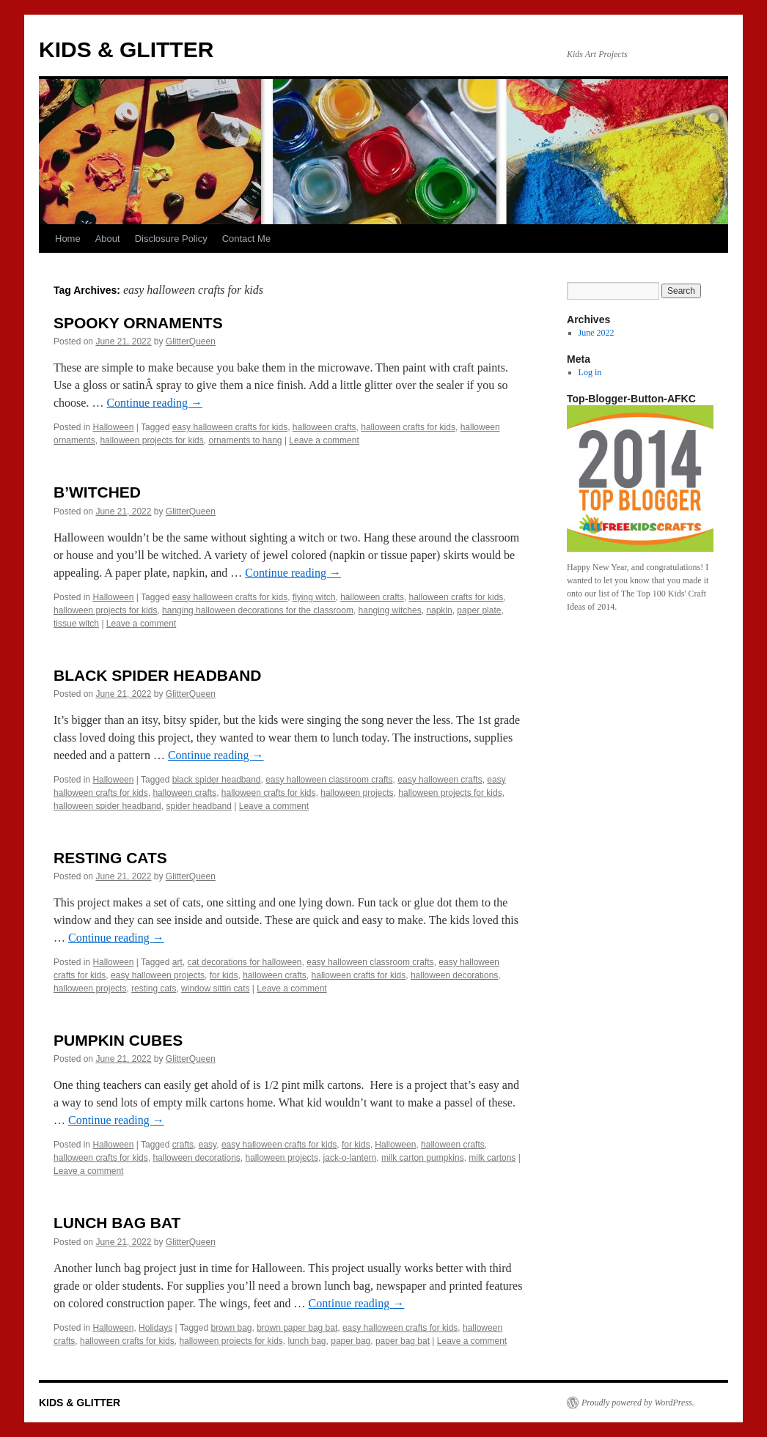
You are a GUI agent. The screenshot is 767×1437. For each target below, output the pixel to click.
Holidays (155, 1328)
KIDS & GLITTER (126, 49)
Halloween (112, 427)
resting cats (153, 988)
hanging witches (390, 610)
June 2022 (596, 333)
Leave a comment (324, 440)
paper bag (350, 1341)
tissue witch (76, 623)
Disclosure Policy (171, 238)
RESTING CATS (110, 857)
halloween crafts (324, 427)
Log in (590, 372)
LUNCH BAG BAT (117, 1222)
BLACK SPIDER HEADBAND (158, 675)
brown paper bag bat (297, 1328)
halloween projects (356, 793)
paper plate (479, 610)
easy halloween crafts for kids (229, 427)
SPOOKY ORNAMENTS (138, 322)
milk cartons (492, 1158)
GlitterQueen (191, 341)
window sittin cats (215, 988)
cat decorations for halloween (244, 962)
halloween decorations (454, 975)
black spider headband (216, 780)
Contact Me (246, 238)
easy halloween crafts (439, 780)
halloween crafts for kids (408, 427)
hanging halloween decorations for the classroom (257, 610)
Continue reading (154, 402)
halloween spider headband (107, 806)
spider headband (198, 806)
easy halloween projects (158, 975)
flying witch (314, 597)
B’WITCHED (97, 492)
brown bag (231, 1328)
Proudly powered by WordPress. (637, 1402)
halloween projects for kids (151, 440)
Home (68, 238)
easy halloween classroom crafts (328, 780)
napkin (439, 610)
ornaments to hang (245, 440)
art (177, 962)
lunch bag (307, 1341)
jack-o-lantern (350, 1158)
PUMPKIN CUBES (118, 1040)
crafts (183, 1144)
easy (207, 1144)
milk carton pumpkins (422, 1158)
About (107, 238)
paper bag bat (402, 1341)
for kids (224, 975)
